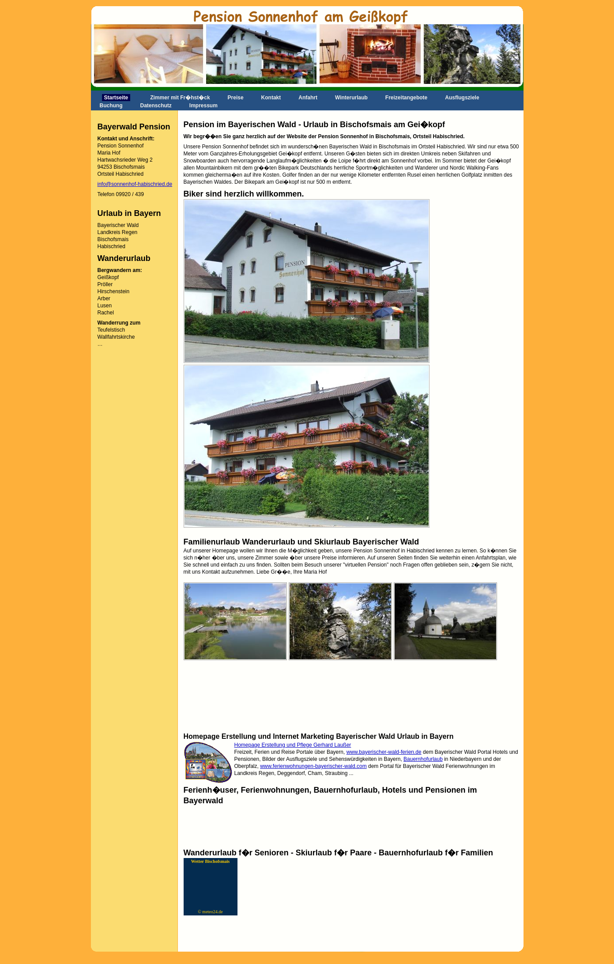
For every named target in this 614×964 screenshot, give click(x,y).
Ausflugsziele (462, 98)
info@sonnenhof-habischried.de (135, 184)
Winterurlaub (351, 98)
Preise (236, 98)
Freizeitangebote (406, 98)
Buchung (111, 105)
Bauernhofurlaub (423, 759)
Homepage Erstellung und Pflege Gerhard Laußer (292, 745)
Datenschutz (156, 105)
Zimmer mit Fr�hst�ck (180, 98)
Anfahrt (307, 98)
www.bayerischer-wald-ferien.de (384, 752)
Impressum (203, 105)
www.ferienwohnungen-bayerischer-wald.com (313, 766)
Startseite (116, 98)
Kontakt (271, 98)
